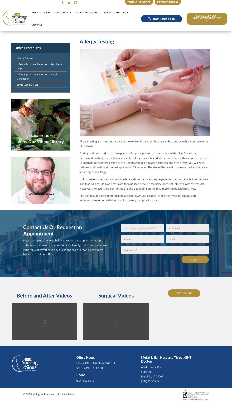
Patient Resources (86, 12)
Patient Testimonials (41, 194)
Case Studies (111, 12)
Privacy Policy (66, 394)
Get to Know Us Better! (41, 136)
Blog (126, 12)
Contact (37, 24)
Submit (195, 259)
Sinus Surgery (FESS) (28, 84)
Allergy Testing (25, 58)
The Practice (39, 12)
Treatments (61, 12)
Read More (184, 293)
